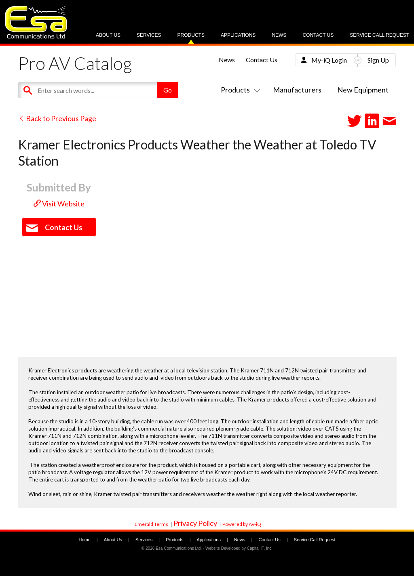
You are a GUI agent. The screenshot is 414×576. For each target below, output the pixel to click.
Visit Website (59, 203)
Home (84, 539)
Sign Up (378, 60)
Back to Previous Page (57, 118)
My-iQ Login (329, 60)
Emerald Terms (151, 524)
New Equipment (363, 89)
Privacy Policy (195, 523)
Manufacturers (297, 89)
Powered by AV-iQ (241, 524)
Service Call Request (379, 35)
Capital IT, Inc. (259, 548)
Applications (238, 35)
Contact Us (318, 35)
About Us (108, 35)
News (279, 35)
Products (191, 35)
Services (149, 35)
